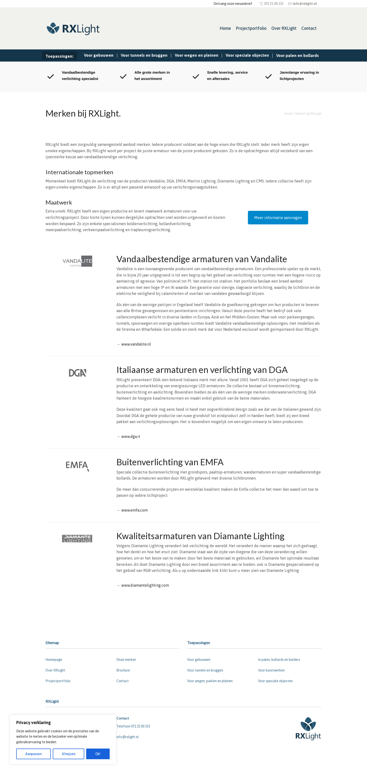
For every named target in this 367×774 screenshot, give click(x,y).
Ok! (97, 754)
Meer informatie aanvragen (278, 217)
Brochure (123, 670)
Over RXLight (284, 28)
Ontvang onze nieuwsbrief (233, 4)
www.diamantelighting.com (145, 585)
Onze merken (126, 660)
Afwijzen (68, 754)
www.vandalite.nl (136, 344)
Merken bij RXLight (308, 113)
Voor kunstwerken (271, 670)
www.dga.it (130, 436)
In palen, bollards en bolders (279, 660)
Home (225, 28)
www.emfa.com (134, 510)
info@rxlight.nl (127, 737)
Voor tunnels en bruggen (144, 55)
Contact (309, 28)
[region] (63, 739)
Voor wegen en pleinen (196, 55)
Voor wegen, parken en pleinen (210, 681)
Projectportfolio (251, 28)
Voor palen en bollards (297, 55)
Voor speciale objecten (247, 55)
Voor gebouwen (99, 55)
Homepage (54, 660)
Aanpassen (33, 754)
